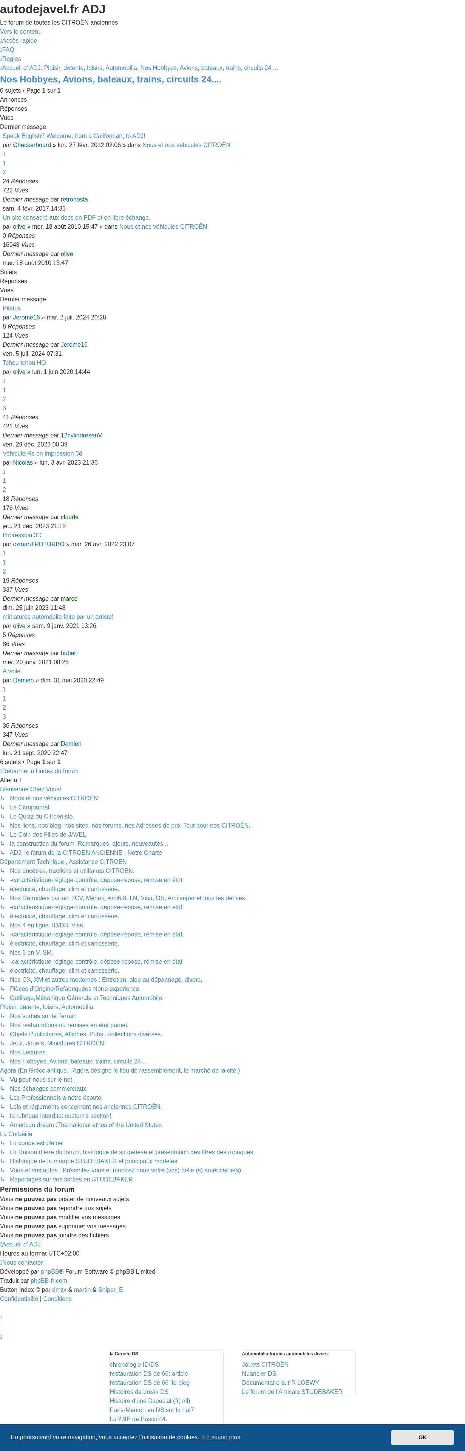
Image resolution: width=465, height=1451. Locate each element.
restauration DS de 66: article (149, 1373)
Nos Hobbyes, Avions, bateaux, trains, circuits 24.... (110, 79)
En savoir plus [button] (221, 1437)
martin (82, 1290)
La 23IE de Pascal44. (138, 1419)
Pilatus (12, 308)
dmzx (59, 1290)
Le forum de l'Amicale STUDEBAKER (292, 1392)
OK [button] (423, 1437)
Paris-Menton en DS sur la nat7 (152, 1410)
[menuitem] (7, 50)
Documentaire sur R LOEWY (281, 1383)
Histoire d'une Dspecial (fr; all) (150, 1401)
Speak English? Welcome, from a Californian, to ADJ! (74, 136)
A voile (11, 671)
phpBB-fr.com (49, 1280)
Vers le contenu (21, 31)
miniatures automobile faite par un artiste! (58, 617)
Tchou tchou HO (24, 363)
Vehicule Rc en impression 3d (42, 453)
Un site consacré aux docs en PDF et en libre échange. (76, 217)
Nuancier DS (259, 1373)
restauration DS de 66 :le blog (150, 1383)
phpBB (50, 1271)
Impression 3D (22, 535)
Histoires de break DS (139, 1392)
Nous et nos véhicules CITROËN (186, 145)
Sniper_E (110, 1290)
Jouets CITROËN (265, 1364)
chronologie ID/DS (134, 1364)
